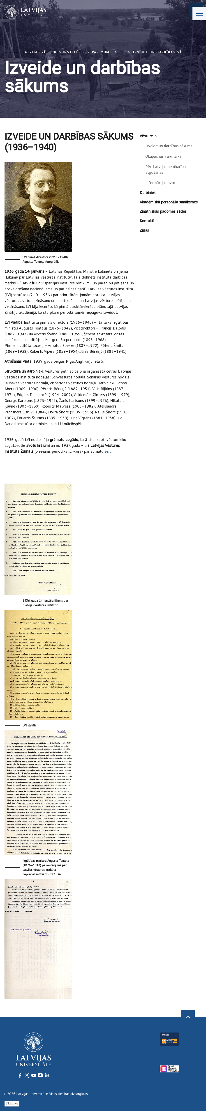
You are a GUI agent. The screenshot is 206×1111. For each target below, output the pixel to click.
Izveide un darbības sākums (162, 52)
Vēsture (148, 135)
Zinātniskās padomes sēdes (163, 211)
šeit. (107, 451)
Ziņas (144, 230)
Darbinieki (148, 192)
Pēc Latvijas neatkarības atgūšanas (166, 169)
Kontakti (147, 220)
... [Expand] (122, 52)
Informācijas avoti (160, 182)
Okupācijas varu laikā (163, 156)
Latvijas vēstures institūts (53, 52)
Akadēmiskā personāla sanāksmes (169, 202)
